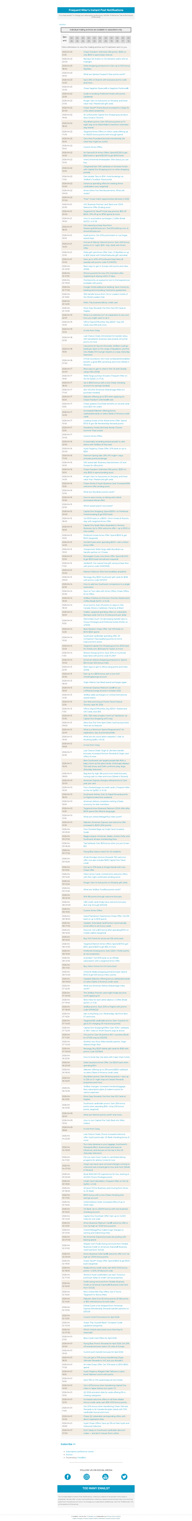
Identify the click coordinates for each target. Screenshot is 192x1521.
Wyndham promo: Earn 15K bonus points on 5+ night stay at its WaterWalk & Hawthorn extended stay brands (106, 125)
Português (80, 1518)
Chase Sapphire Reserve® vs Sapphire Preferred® (106, 88)
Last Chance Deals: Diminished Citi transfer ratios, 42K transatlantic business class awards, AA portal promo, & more (106, 339)
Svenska (108, 1518)
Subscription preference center (80, 1451)
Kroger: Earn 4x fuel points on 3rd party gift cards (105, 882)
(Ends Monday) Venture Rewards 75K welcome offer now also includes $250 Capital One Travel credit (105, 860)
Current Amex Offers (93, 147)
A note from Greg (91, 330)
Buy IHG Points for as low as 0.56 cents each (104, 938)
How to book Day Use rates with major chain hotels (107, 1057)
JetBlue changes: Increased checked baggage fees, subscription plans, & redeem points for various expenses (104, 1089)
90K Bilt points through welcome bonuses (103, 896)
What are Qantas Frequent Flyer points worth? (104, 74)
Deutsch (113, 1518)
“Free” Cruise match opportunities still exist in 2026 (106, 199)
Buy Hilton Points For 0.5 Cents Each (100, 966)
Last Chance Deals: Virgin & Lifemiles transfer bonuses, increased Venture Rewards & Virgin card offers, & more (106, 753)
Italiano (96, 1518)
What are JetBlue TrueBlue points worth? (102, 889)
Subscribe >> (68, 1444)
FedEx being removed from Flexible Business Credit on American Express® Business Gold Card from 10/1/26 (106, 1285)
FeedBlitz (81, 1457)
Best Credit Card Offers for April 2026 (100, 1338)
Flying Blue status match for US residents (102, 852)
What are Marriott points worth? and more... (103, 1115)
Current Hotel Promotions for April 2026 (101, 1317)
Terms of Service (116, 1516)
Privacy (109, 1516)
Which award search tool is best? (98, 506)
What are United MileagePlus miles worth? (103, 817)
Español (91, 1518)
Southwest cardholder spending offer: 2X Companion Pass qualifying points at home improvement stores (103, 639)
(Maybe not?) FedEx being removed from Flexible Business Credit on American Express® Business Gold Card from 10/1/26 (106, 1247)
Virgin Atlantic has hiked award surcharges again (105, 682)
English (74, 1518)
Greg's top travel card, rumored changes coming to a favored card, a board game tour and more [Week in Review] (107, 1167)
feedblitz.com (92, 1516)
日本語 (118, 1518)
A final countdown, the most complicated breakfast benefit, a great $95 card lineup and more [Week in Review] (107, 362)
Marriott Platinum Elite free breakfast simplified (105, 572)
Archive (69, 1455)
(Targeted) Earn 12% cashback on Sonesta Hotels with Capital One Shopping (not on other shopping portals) (106, 169)
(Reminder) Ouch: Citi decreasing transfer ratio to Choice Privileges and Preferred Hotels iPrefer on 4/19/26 (106, 622)
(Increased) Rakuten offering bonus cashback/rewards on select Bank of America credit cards (106, 414)
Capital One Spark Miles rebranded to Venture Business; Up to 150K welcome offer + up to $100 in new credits (107, 528)
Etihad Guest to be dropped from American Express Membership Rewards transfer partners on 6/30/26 (106, 1309)
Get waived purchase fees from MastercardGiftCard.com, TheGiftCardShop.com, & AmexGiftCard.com (106, 228)
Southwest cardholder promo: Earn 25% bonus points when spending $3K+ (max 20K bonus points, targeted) (104, 1106)
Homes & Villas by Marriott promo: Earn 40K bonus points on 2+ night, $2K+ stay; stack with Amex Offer (106, 245)
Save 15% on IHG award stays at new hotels (103, 1380)
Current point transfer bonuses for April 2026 (103, 1352)
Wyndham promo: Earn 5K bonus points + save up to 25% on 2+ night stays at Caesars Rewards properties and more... (106, 1079)
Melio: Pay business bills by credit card (100, 302)
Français (86, 1518)
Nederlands (102, 1518)
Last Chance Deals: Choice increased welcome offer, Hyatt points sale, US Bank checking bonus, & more (106, 1137)
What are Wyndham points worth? (99, 492)
